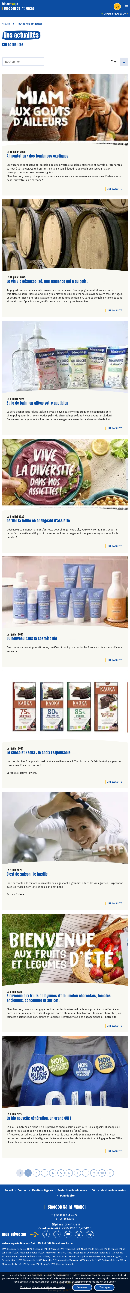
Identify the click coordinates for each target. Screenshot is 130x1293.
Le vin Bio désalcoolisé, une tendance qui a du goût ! (47, 281)
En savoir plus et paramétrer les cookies (42, 1287)
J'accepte (104, 1287)
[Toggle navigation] (126, 8)
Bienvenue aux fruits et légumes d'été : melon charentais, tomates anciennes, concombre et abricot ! (59, 998)
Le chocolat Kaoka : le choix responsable (38, 752)
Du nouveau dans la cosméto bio (32, 638)
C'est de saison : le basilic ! (28, 874)
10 (102, 1173)
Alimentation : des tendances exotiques (37, 156)
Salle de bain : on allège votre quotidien (37, 403)
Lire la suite (115, 188)
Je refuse (82, 1287)
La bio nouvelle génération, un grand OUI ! (39, 1118)
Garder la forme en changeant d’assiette (38, 520)
